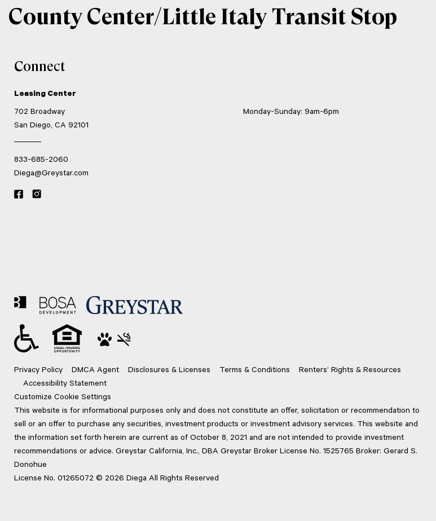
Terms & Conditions (254, 369)
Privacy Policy (38, 369)
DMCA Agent (95, 369)
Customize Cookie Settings (62, 396)
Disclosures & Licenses (169, 369)
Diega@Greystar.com (51, 172)
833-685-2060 (41, 159)
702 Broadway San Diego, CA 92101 (51, 117)
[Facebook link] (18, 194)
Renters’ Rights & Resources (350, 369)
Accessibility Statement (65, 382)
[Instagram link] (36, 194)
